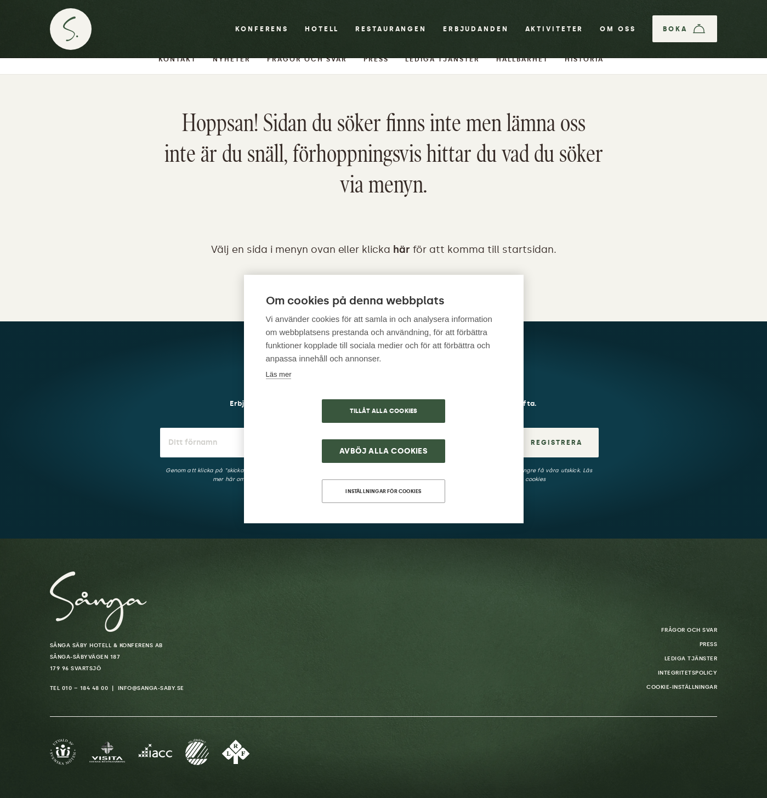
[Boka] (684, 29)
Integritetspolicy (688, 673)
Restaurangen (390, 29)
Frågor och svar (689, 630)
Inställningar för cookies (384, 471)
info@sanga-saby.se (151, 688)
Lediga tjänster (691, 658)
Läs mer (279, 394)
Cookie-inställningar (681, 687)
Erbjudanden (475, 29)
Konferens (261, 29)
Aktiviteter (554, 29)
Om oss (617, 29)
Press (709, 644)
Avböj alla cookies (447, 431)
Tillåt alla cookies (321, 431)
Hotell (321, 29)
